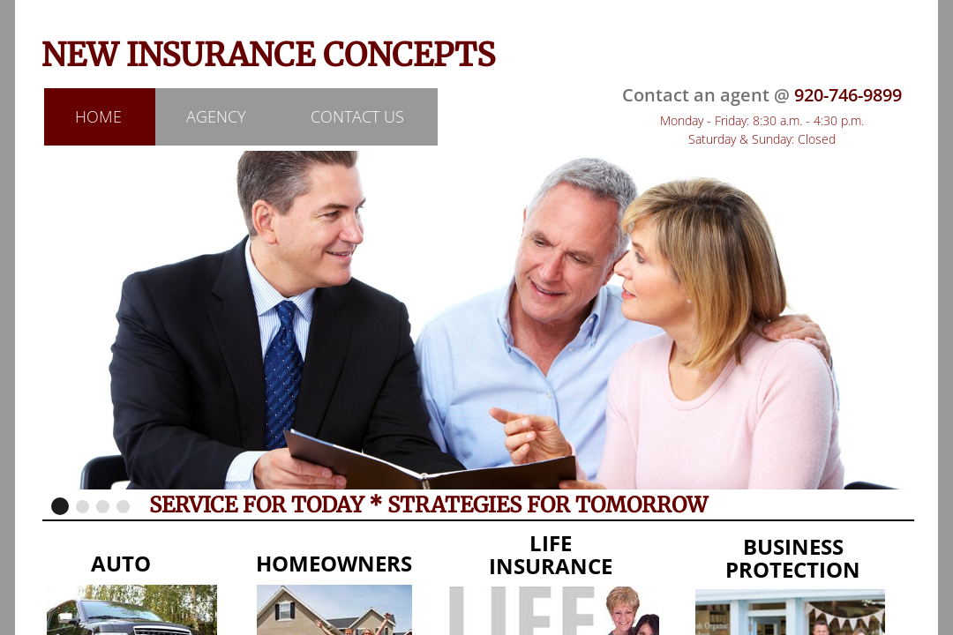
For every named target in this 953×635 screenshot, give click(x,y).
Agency (216, 116)
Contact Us (357, 116)
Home (98, 116)
